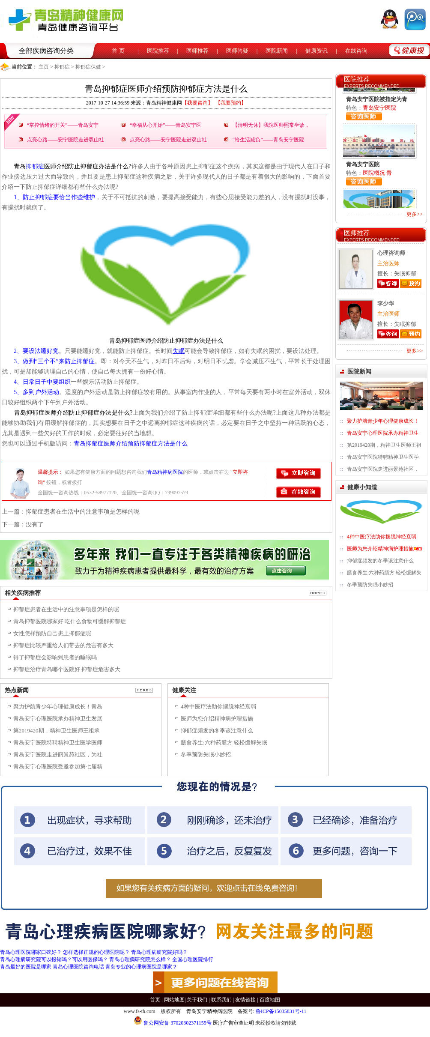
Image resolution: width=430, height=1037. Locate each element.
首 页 (118, 51)
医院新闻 (277, 51)
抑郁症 (62, 67)
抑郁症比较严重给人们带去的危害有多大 (63, 645)
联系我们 (221, 1000)
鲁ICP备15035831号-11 (281, 1011)
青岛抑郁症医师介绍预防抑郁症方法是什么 (131, 443)
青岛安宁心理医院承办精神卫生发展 (57, 718)
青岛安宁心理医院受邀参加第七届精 (57, 766)
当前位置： (24, 67)
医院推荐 (158, 51)
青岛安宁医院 (379, 108)
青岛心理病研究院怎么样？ (140, 959)
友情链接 (245, 1000)
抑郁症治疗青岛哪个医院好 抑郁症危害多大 (66, 669)
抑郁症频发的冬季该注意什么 (217, 730)
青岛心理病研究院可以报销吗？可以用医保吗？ (54, 959)
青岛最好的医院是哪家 (25, 967)
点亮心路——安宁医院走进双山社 (65, 140)
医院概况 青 (377, 173)
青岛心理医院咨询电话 (78, 967)
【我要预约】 (230, 103)
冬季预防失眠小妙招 (206, 754)
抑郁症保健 (88, 67)
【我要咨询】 (197, 103)
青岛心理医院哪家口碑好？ (31, 952)
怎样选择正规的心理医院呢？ (96, 952)
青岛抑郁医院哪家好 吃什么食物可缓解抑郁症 (69, 621)
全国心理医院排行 (192, 959)
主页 (44, 67)
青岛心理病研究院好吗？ (159, 952)
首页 (155, 1000)
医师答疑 (237, 51)
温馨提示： (50, 472)
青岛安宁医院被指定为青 (376, 99)
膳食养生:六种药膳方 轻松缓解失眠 (224, 742)
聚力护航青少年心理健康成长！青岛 (57, 706)
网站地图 (174, 1000)
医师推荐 (197, 51)
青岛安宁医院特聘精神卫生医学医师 (57, 742)
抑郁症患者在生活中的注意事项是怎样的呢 (83, 511)
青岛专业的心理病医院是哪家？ (141, 967)
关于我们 (197, 1000)
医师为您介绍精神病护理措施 (217, 718)
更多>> (414, 214)
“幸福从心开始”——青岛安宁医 (165, 125)
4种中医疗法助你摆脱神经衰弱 (218, 706)
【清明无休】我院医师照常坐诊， (271, 125)
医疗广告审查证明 (233, 1023)
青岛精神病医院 (165, 472)
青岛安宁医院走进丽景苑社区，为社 (57, 754)
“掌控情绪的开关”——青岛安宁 (63, 125)
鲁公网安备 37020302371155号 (173, 1023)
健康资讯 (316, 51)
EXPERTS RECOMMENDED (372, 86)
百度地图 (270, 1000)
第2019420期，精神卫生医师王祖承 (56, 730)
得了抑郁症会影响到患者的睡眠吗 (55, 657)
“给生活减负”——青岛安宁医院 (268, 140)
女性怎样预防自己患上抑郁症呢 (52, 633)
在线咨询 (356, 51)
